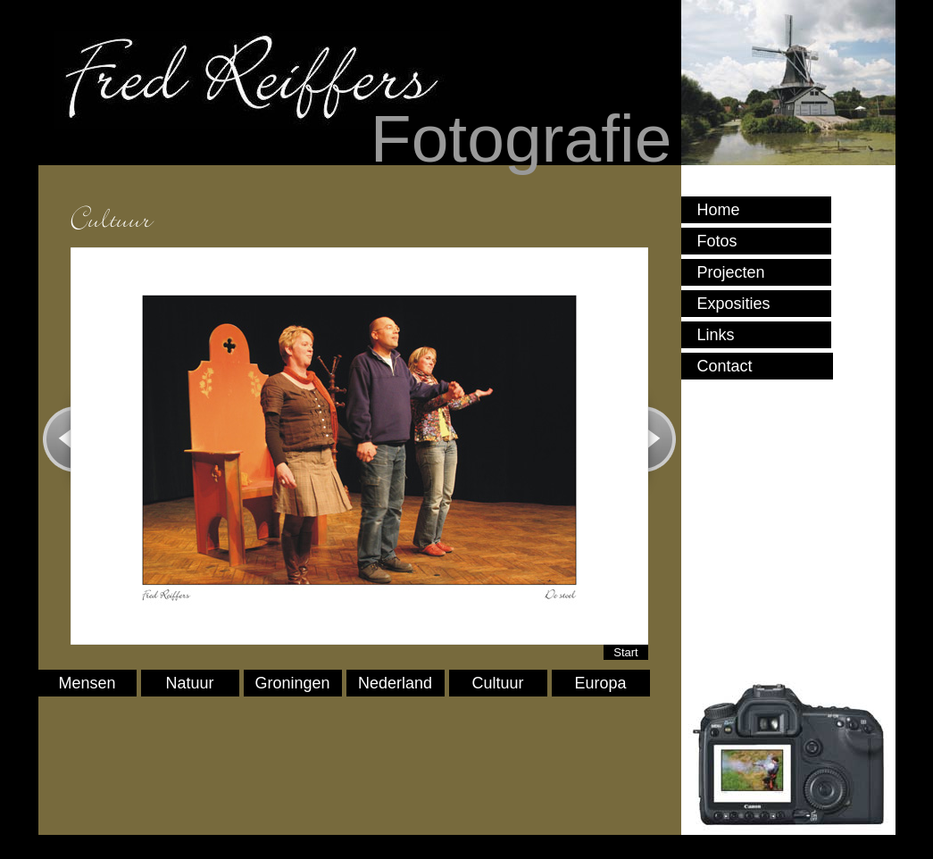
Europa (601, 683)
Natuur (190, 683)
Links (716, 335)
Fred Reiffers (250, 80)
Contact (725, 366)
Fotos (717, 241)
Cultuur (498, 683)
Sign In (67, 840)
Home (718, 210)
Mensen (87, 683)
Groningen (292, 683)
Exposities (734, 304)
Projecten (731, 272)
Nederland (395, 683)
